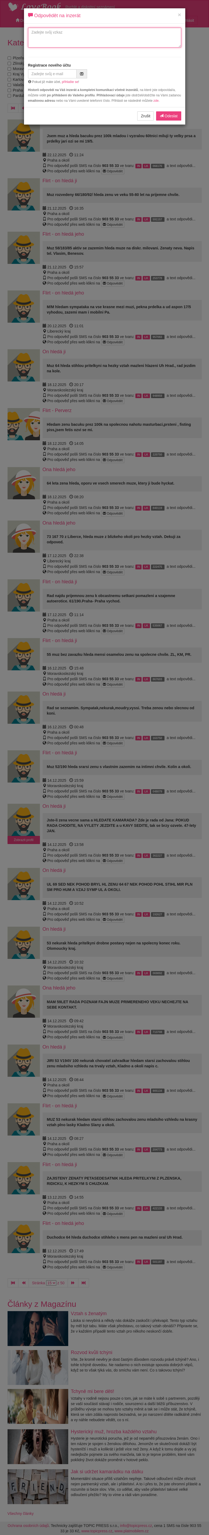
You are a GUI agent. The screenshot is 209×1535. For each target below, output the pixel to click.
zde (156, 101)
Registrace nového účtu (49, 65)
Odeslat (168, 116)
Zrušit (145, 116)
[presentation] (138, 73)
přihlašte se (70, 82)
